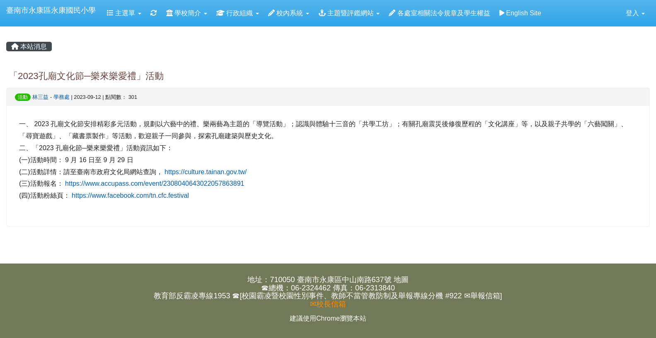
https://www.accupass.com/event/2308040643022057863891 (154, 183)
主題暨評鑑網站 (349, 13)
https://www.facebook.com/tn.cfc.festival (130, 195)
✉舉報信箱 (482, 296)
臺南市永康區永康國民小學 (51, 10)
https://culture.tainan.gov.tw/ (206, 171)
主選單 (124, 13)
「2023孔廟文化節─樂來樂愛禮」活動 (86, 76)
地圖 (401, 280)
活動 (23, 97)
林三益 (40, 97)
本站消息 (29, 46)
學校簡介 (186, 13)
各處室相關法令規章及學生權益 (439, 13)
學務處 (61, 97)
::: (8, 29)
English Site (520, 13)
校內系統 (288, 13)
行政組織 (237, 13)
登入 (635, 13)
